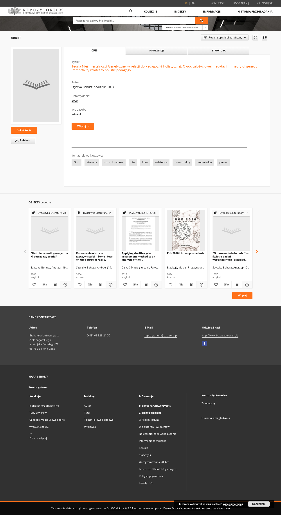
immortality (182, 162)
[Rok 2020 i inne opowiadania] (186, 230)
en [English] (193, 3)
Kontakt (143, 448)
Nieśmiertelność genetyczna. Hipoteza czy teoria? (49, 254)
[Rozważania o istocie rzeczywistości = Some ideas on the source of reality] (95, 230)
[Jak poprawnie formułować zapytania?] (205, 27)
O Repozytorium (149, 420)
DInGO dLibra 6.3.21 (120, 508)
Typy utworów (38, 413)
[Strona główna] (130, 11)
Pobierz (22, 140)
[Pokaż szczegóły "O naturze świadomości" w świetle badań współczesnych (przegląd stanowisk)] (246, 285)
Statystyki (145, 455)
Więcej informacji (233, 504)
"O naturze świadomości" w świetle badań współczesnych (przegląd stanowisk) (231, 256)
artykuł (76, 114)
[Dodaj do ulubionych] (255, 37)
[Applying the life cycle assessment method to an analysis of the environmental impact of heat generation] (140, 230)
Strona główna (38, 387)
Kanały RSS (146, 483)
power (223, 162)
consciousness (113, 162)
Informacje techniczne (153, 441)
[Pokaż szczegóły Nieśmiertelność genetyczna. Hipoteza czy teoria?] (65, 285)
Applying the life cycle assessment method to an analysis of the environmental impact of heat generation (138, 256)
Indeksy (180, 11)
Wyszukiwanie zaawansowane (182, 27)
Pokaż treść (24, 130)
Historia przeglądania (255, 11)
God (76, 162)
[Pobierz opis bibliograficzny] (44, 285)
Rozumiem (259, 504)
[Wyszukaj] (201, 20)
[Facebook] (204, 343)
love (145, 162)
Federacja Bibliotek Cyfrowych (157, 469)
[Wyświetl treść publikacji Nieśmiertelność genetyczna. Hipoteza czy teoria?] (55, 285)
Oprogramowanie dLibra (154, 462)
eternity (92, 162)
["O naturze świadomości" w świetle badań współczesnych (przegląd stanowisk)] (231, 230)
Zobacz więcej (38, 438)
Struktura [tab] (219, 50)
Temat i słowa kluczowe (98, 420)
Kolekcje (150, 11)
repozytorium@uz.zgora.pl (160, 335)
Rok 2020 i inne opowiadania (185, 253)
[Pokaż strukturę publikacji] (49, 213)
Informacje (212, 11)
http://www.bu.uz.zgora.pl (220, 335)
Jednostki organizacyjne (44, 405)
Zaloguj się (265, 3)
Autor (87, 405)
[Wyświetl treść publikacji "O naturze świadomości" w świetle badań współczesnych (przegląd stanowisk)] (237, 285)
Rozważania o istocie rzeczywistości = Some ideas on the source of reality (94, 256)
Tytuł (87, 413)
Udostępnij (241, 3)
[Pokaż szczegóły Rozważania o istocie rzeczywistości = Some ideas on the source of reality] (110, 285)
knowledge (205, 162)
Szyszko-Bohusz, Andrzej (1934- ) (93, 87)
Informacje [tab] (156, 50)
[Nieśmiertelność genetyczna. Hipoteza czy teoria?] (49, 230)
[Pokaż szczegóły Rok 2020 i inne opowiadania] (201, 285)
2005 (75, 100)
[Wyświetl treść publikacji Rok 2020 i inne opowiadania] (191, 285)
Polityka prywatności (151, 476)
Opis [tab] (94, 50)
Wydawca (90, 427)
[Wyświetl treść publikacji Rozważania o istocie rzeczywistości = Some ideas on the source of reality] (100, 285)
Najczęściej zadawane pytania (157, 434)
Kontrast (218, 3)
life (133, 162)
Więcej (242, 295)
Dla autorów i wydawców (154, 427)
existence (161, 162)
